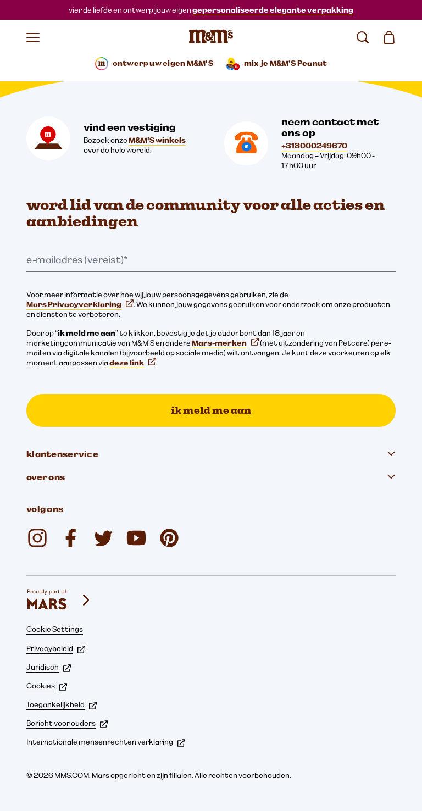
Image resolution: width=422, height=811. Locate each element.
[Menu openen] (33, 37)
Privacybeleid (55, 648)
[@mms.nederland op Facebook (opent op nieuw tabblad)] (70, 538)
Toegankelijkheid (61, 704)
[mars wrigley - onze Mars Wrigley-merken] (59, 600)
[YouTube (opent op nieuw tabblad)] (136, 538)
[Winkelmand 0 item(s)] (389, 37)
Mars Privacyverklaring (80, 304)
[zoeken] (363, 37)
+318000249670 (314, 145)
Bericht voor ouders (67, 723)
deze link (132, 362)
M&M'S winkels (157, 140)
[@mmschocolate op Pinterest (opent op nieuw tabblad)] (169, 538)
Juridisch (48, 667)
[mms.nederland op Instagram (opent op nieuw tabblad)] (37, 538)
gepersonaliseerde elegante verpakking (272, 9)
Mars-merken (225, 342)
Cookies (46, 685)
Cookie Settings (54, 629)
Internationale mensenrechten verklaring (105, 741)
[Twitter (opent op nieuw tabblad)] (103, 538)
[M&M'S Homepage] (211, 37)
